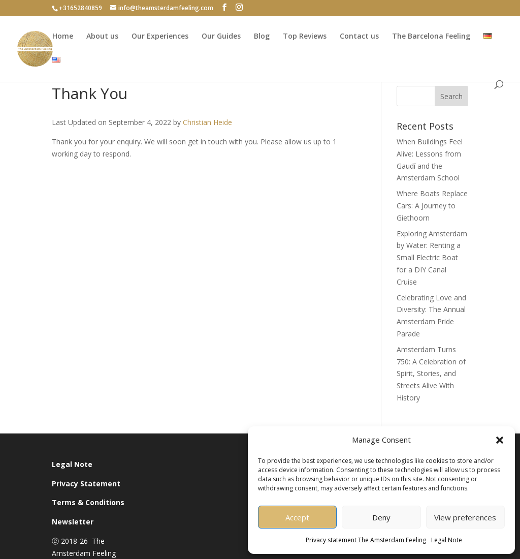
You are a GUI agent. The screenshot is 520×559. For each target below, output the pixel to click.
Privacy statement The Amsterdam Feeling (366, 540)
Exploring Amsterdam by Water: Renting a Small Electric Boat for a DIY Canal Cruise (432, 258)
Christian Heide (207, 122)
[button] (500, 440)
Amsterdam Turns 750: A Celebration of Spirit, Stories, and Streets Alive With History (431, 373)
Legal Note (446, 540)
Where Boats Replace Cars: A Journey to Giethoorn (432, 206)
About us (102, 36)
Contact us (359, 36)
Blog (262, 36)
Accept (297, 517)
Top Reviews (305, 36)
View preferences (465, 517)
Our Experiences (160, 36)
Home (62, 36)
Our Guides (221, 36)
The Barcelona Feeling (431, 36)
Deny (381, 517)
